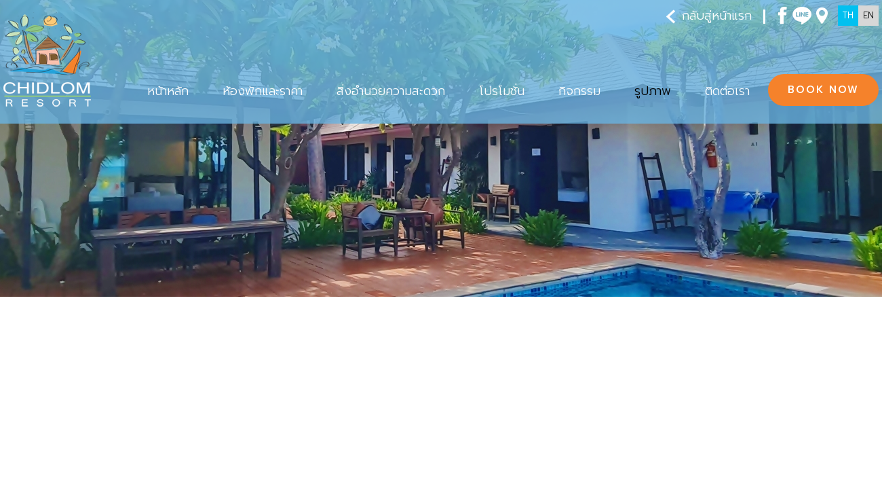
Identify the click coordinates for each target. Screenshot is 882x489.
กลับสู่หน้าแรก (709, 16)
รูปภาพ (41, 378)
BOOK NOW (823, 89)
